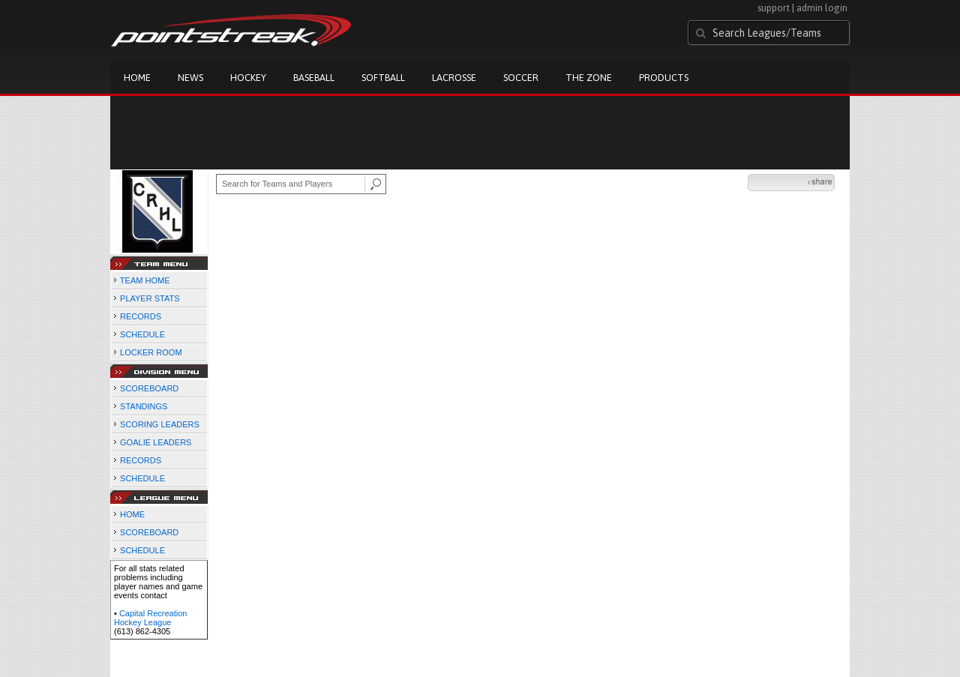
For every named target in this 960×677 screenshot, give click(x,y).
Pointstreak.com (231, 31)
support (774, 7)
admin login (822, 7)
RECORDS (140, 316)
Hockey (248, 77)
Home (137, 77)
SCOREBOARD (149, 388)
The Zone (589, 77)
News (190, 77)
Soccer (520, 77)
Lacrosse (454, 77)
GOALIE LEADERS (155, 442)
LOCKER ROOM (151, 352)
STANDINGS (143, 406)
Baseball (313, 77)
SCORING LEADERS (160, 424)
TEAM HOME (145, 280)
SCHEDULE (142, 334)
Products (663, 77)
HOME (132, 514)
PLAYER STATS (149, 298)
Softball (383, 77)
